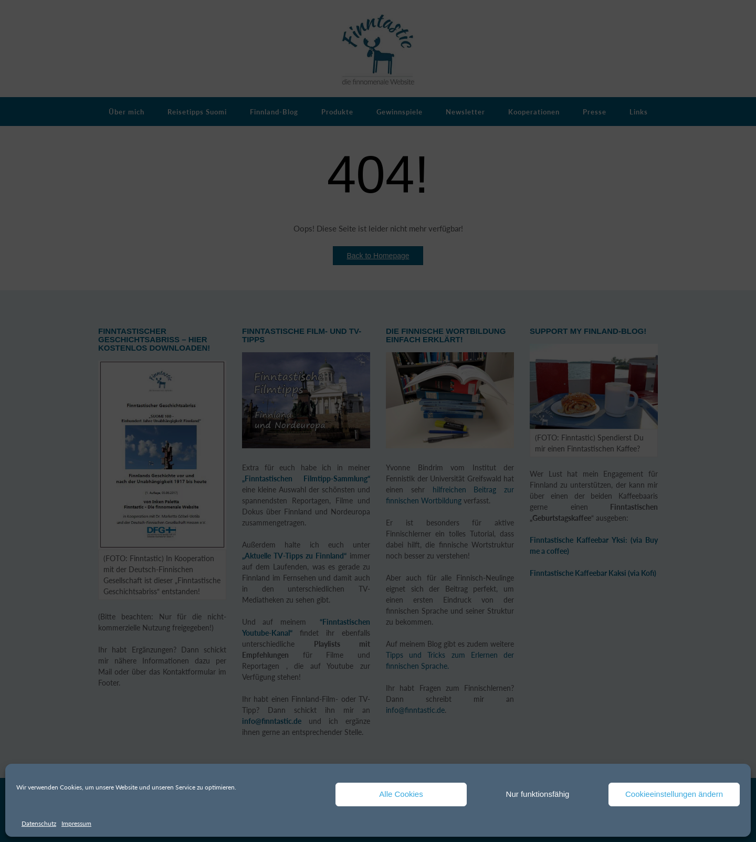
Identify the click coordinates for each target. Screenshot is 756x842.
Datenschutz (39, 823)
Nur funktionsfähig (538, 794)
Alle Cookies (401, 794)
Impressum (76, 823)
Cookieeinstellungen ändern (674, 794)
